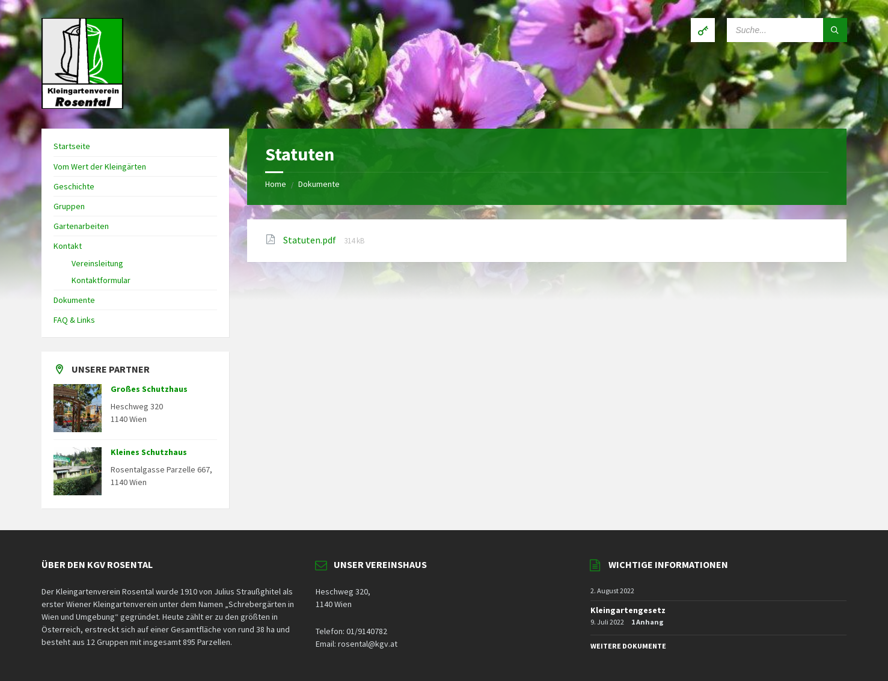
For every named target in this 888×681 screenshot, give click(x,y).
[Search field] (787, 30)
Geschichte (74, 186)
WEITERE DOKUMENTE (628, 645)
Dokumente (319, 184)
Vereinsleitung (97, 263)
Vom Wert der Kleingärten (100, 166)
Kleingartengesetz (628, 610)
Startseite (72, 146)
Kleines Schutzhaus (149, 452)
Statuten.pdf (310, 240)
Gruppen (69, 206)
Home (275, 184)
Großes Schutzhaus (149, 388)
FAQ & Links (74, 319)
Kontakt (68, 245)
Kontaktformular (101, 280)
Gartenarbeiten (81, 226)
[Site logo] (82, 105)
